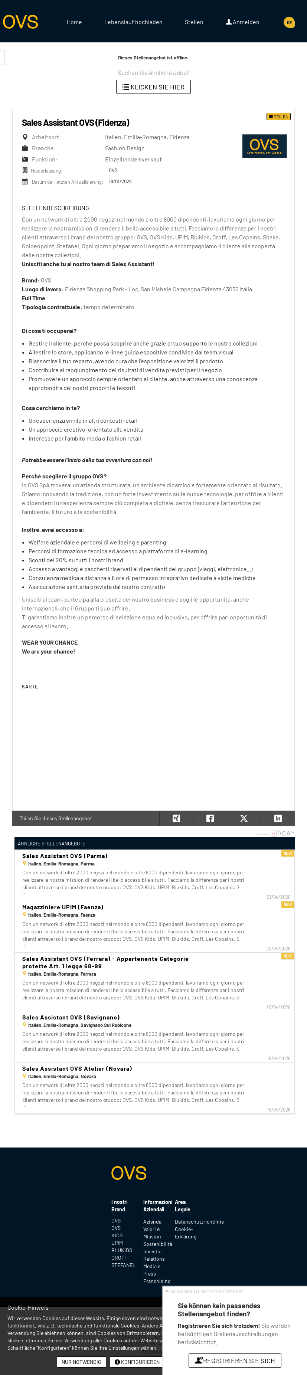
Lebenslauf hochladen (133, 21)
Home (74, 21)
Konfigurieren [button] (137, 1362)
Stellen (194, 21)
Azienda (152, 1221)
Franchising (156, 1281)
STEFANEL (121, 1265)
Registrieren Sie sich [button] (235, 1360)
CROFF (119, 1257)
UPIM (117, 1243)
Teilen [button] (278, 117)
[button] (277, 818)
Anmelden (242, 22)
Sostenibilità (157, 1244)
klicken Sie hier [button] (153, 87)
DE (289, 22)
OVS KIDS (117, 1231)
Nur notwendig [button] (81, 1362)
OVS (116, 1220)
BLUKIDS (121, 1250)
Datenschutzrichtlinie (199, 1221)
